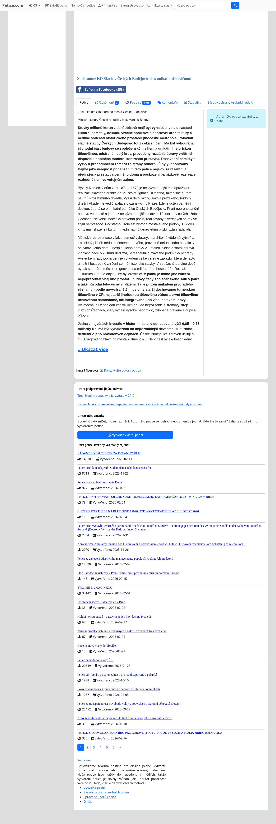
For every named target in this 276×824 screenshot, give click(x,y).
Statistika (192, 102)
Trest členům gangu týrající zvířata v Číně (105, 395)
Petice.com (12, 5)
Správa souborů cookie (100, 797)
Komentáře (167, 102)
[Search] (203, 5)
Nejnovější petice (83, 5)
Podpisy (138, 102)
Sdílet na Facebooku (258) (100, 89)
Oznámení (107, 102)
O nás (88, 801)
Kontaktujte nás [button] (158, 5)
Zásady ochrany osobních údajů (230, 102)
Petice (84, 102)
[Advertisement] (171, 44)
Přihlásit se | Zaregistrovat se (121, 5)
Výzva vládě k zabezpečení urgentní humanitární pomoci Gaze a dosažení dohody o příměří (140, 404)
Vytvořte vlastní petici (125, 435)
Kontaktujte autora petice (120, 370)
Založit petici (56, 5)
